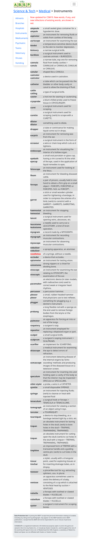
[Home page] (23, 4)
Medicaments (22, 38)
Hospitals (20, 28)
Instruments (21, 33)
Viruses (19, 58)
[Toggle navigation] (74, 4)
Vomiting (20, 63)
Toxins (18, 48)
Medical (45, 11)
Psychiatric (20, 43)
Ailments (20, 18)
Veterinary (20, 53)
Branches (20, 23)
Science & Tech (25, 11)
